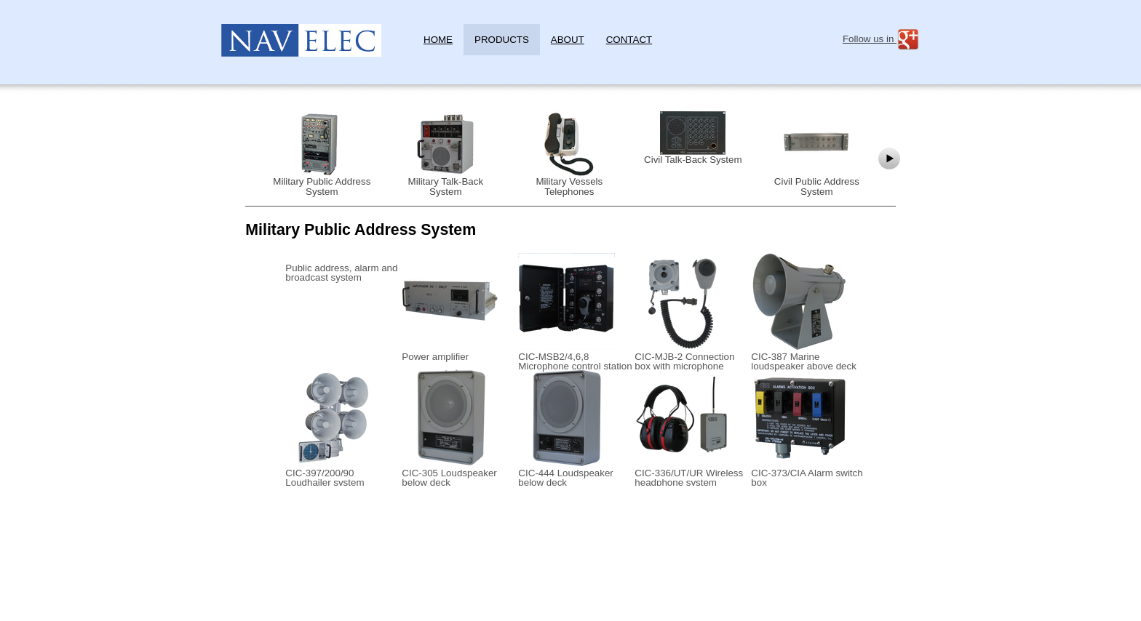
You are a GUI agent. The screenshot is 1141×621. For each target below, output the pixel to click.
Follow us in (881, 39)
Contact (629, 39)
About (567, 39)
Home (438, 39)
